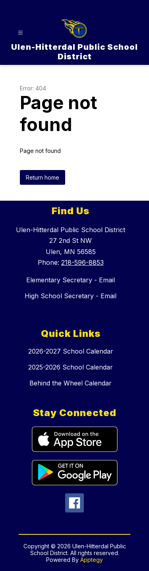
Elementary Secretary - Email (70, 280)
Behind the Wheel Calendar (70, 383)
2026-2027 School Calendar (70, 351)
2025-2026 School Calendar (70, 367)
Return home (42, 177)
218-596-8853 (82, 262)
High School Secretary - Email (70, 296)
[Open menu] (20, 32)
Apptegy (91, 559)
